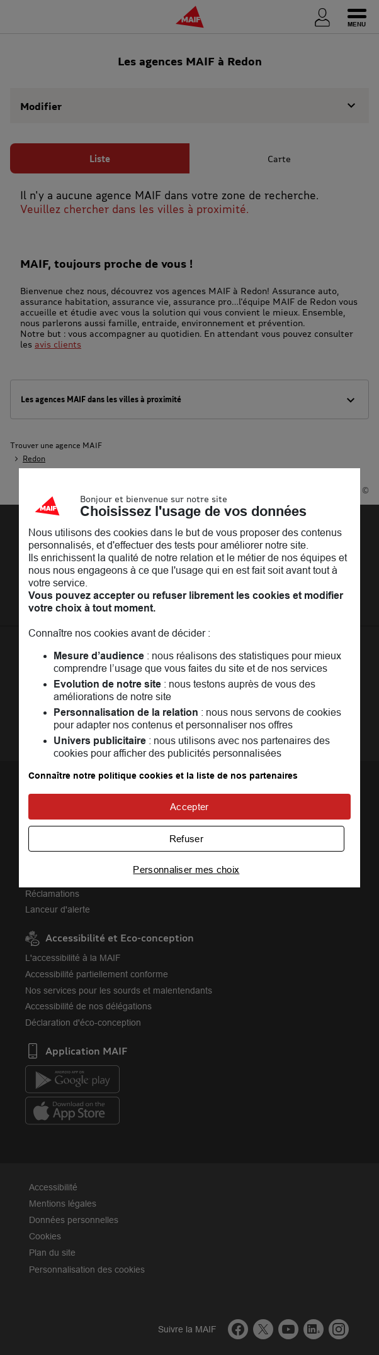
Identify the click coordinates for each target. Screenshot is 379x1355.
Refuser (186, 838)
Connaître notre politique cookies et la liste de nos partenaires (163, 776)
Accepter (189, 806)
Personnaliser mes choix (186, 869)
